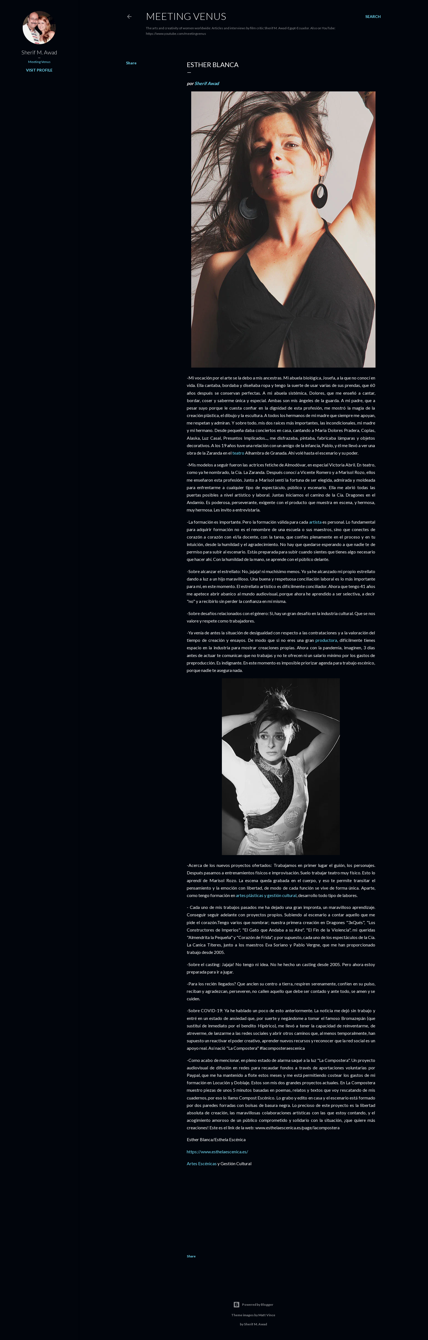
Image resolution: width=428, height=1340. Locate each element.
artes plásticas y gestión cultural (266, 895)
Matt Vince (266, 1315)
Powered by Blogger (253, 1304)
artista (315, 521)
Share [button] (131, 62)
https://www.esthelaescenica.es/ (217, 1151)
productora (326, 640)
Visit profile (39, 70)
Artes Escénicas (202, 1163)
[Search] (373, 16)
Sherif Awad (207, 83)
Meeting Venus (186, 16)
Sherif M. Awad (39, 52)
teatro (238, 452)
